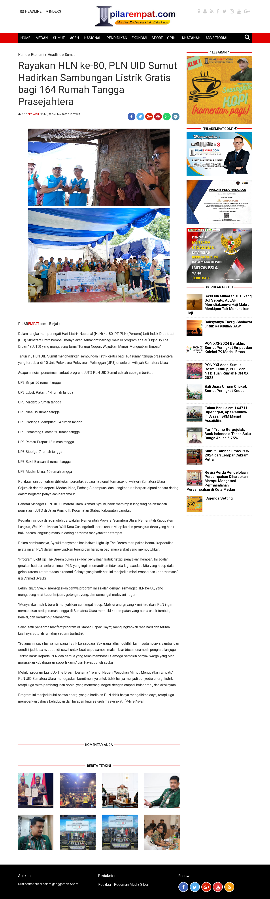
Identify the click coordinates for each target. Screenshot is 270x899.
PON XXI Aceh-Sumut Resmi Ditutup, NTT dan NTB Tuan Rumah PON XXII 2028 (227, 371)
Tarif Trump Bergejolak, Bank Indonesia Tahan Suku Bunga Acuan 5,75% (228, 433)
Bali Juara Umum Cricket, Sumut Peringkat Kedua (226, 388)
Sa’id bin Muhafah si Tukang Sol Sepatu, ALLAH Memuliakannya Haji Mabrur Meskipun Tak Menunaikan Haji (219, 304)
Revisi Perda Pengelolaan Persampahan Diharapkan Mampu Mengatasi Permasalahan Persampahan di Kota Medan (217, 481)
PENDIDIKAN (116, 38)
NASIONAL (92, 38)
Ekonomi (37, 55)
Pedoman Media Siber (131, 884)
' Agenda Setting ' (219, 498)
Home (22, 55)
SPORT (157, 38)
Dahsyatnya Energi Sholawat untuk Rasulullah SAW (228, 324)
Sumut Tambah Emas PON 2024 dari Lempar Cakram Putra (227, 455)
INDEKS (53, 11)
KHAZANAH (191, 38)
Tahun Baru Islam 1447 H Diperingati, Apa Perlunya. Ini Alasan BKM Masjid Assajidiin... (226, 414)
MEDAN (42, 38)
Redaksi (104, 884)
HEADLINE (31, 11)
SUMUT (59, 38)
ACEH (74, 38)
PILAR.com (32, 324)
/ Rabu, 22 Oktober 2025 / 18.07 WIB (60, 114)
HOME (25, 38)
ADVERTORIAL (217, 38)
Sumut (70, 55)
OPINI (172, 38)
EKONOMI (139, 38)
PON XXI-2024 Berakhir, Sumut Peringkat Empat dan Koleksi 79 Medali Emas (228, 347)
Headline (54, 55)
